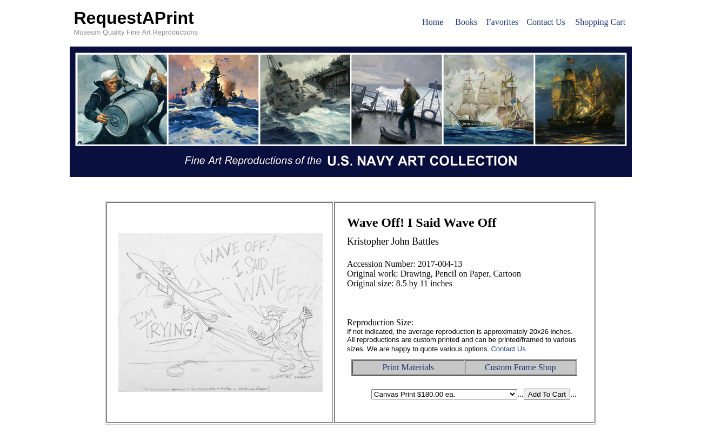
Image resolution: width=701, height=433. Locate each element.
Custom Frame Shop (520, 367)
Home (432, 22)
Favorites (502, 22)
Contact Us (545, 22)
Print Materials (408, 367)
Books (466, 22)
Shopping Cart (600, 22)
